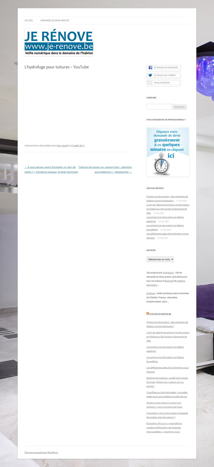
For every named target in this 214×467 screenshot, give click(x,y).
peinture (181, 280)
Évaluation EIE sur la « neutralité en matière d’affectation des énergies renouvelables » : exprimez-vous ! (164, 427)
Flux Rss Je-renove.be (160, 314)
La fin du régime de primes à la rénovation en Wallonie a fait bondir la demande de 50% (168, 209)
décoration (152, 285)
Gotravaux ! (168, 272)
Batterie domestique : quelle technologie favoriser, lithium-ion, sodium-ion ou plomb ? (167, 382)
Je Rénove (151, 293)
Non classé (62, 145)
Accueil (29, 20)
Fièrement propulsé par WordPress (41, 452)
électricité (169, 280)
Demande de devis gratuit (55, 20)
